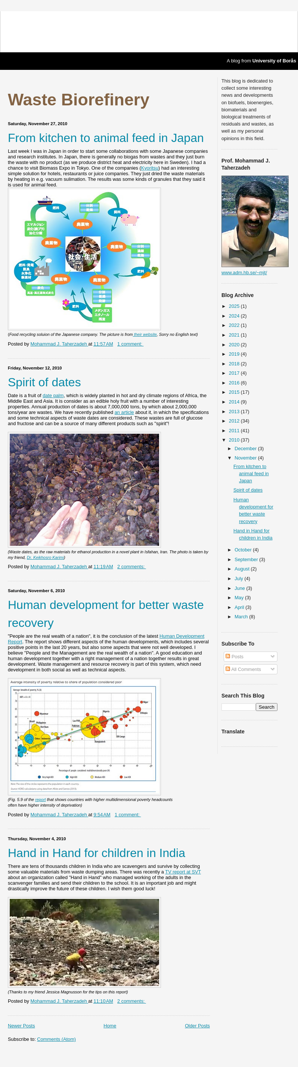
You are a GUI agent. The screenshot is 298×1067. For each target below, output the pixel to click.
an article (124, 412)
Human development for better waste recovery (106, 614)
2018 (235, 364)
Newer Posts (21, 1026)
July (239, 578)
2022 (235, 325)
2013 (235, 411)
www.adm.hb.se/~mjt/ (244, 272)
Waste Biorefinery (78, 99)
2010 (235, 440)
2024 (235, 316)
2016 (235, 383)
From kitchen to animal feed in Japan (106, 138)
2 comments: (131, 566)
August (243, 569)
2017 (235, 373)
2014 (235, 402)
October (244, 550)
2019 (235, 354)
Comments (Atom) (56, 1039)
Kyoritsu (149, 168)
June (240, 588)
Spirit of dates (44, 382)
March (242, 616)
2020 (235, 344)
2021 (235, 335)
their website (145, 334)
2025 (235, 306)
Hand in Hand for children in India (96, 853)
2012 (235, 421)
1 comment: (130, 344)
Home (109, 1026)
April (240, 607)
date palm (53, 395)
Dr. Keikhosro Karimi (45, 557)
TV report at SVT (183, 872)
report (40, 799)
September (247, 559)
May (240, 597)
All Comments (243, 669)
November (246, 458)
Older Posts (197, 1026)
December (246, 448)
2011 (235, 430)
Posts (234, 656)
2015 (235, 392)
